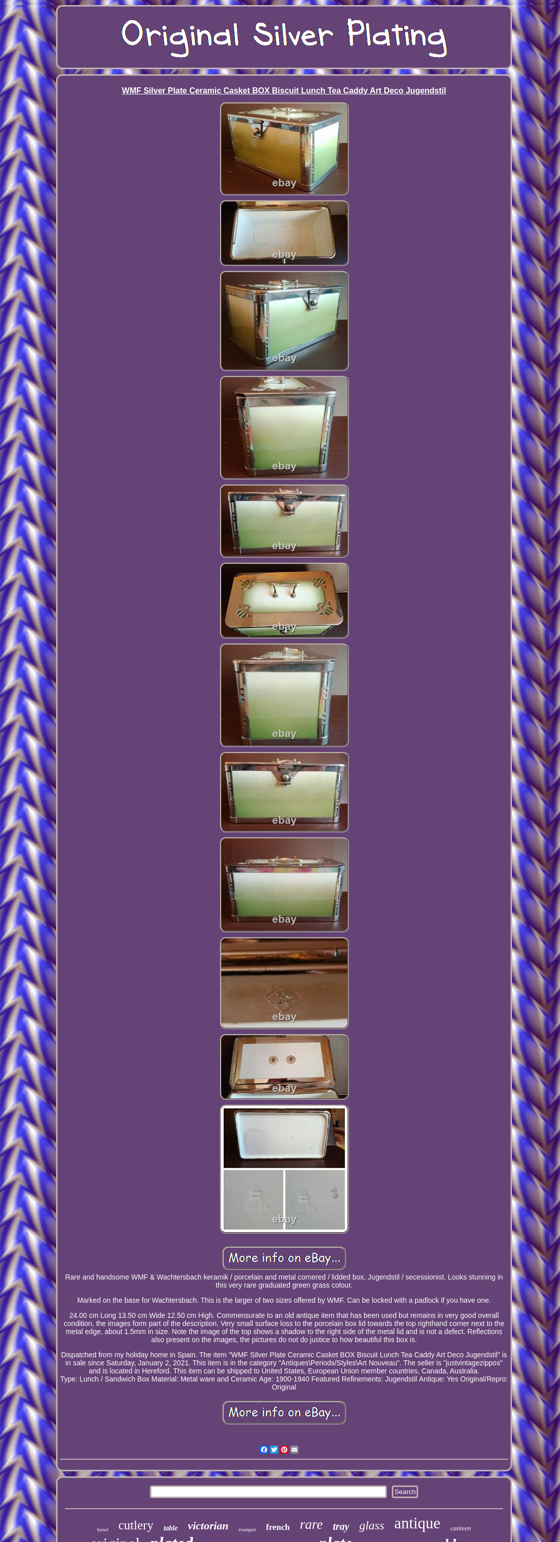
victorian (208, 1525)
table (171, 1528)
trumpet (247, 1529)
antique (417, 1523)
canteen (460, 1528)
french (278, 1527)
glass (371, 1525)
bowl (103, 1529)
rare (311, 1524)
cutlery (136, 1525)
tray (341, 1526)
